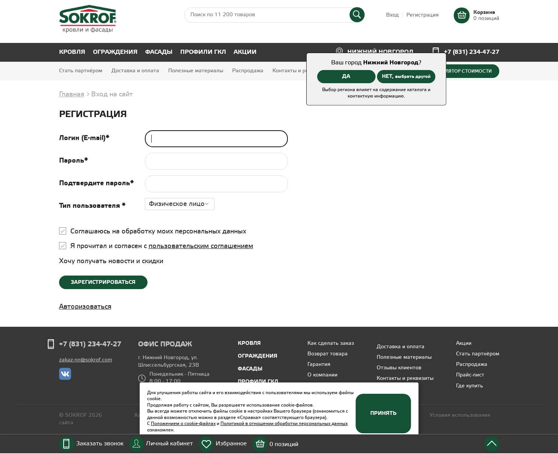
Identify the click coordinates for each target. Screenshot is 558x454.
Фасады (159, 52)
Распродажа (247, 71)
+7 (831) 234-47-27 (471, 52)
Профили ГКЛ (203, 52)
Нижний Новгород (380, 52)
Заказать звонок (99, 443)
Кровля (72, 52)
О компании (322, 375)
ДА (346, 76)
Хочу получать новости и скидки (111, 261)
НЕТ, (406, 76)
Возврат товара (327, 354)
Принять (383, 413)
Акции (245, 52)
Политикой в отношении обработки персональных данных (284, 424)
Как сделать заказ (330, 343)
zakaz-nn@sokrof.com (85, 360)
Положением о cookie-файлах (183, 424)
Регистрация (422, 15)
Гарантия (318, 364)
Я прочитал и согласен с (161, 246)
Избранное (231, 443)
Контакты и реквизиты (300, 71)
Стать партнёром (80, 71)
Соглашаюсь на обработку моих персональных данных (158, 231)
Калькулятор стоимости (460, 71)
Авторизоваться (85, 307)
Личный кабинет (169, 443)
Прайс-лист (470, 375)
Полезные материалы (195, 71)
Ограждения (115, 52)
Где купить (469, 386)
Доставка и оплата (135, 71)
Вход (392, 15)
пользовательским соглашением (201, 246)
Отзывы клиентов (399, 368)
